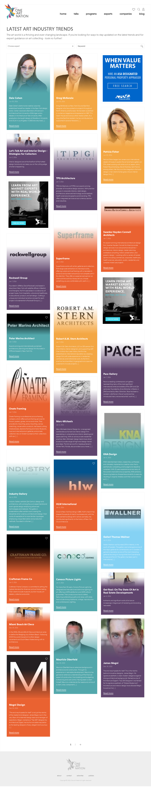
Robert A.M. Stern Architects (72, 339)
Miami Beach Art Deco (21, 624)
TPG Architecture (65, 178)
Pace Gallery (110, 374)
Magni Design (17, 705)
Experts (108, 14)
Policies (91, 776)
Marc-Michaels (64, 421)
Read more (14, 126)
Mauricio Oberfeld (66, 659)
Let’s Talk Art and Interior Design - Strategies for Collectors (28, 152)
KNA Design (110, 454)
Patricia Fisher (111, 152)
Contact (69, 776)
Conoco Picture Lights (68, 579)
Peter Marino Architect (21, 338)
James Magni (110, 663)
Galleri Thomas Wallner (116, 537)
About (59, 776)
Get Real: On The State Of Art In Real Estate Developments (121, 591)
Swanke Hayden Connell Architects (117, 234)
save (46, 57)
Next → (80, 745)
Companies (126, 14)
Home (63, 14)
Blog (141, 14)
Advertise (80, 776)
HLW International (66, 504)
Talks (76, 14)
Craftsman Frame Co (20, 579)
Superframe (63, 258)
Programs (91, 14)
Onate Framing (17, 409)
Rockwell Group (18, 278)
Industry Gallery (18, 494)
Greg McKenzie (64, 98)
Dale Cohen (15, 98)
